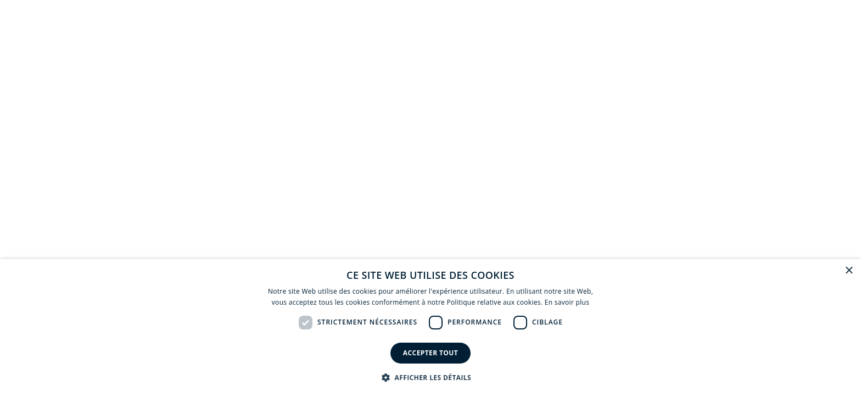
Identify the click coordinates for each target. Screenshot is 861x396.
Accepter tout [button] (430, 353)
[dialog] (430, 327)
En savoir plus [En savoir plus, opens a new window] (567, 302)
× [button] (849, 271)
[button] (430, 377)
